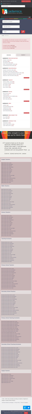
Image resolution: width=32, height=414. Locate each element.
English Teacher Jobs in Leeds (6, 176)
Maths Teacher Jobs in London (6, 189)
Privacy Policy (17, 402)
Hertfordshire (7, 110)
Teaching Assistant (8, 83)
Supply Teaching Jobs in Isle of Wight (7, 381)
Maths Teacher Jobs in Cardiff (6, 194)
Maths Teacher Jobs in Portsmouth (6, 205)
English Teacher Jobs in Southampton (7, 180)
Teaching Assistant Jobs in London (6, 242)
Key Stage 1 (6, 85)
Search (23, 54)
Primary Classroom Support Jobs (12, 74)
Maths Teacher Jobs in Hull (5, 200)
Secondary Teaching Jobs (10, 71)
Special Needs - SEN (8, 81)
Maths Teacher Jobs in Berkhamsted (7, 193)
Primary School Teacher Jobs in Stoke (7, 287)
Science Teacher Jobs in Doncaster (6, 222)
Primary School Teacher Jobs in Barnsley (7, 271)
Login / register (26, 1)
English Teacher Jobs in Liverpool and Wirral (8, 178)
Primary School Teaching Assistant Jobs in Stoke (9, 340)
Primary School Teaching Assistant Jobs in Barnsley (9, 324)
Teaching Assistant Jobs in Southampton (7, 260)
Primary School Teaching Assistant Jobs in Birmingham (10, 322)
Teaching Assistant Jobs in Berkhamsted (7, 246)
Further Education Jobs (9, 65)
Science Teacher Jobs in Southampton (7, 233)
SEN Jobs (6, 61)
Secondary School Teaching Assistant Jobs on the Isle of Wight (11, 360)
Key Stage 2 (7, 84)
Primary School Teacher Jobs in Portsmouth (8, 285)
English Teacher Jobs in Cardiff (6, 168)
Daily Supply (7, 87)
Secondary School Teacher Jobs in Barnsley (8, 297)
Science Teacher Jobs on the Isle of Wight (7, 228)
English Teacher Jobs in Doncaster (6, 169)
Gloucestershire (8, 106)
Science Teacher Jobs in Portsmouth (7, 232)
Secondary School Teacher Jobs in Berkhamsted (9, 299)
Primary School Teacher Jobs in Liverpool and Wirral (9, 283)
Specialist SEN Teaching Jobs (10, 75)
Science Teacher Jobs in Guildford (6, 224)
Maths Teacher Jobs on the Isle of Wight (7, 201)
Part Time (6, 118)
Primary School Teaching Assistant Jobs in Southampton (10, 339)
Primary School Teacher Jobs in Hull (7, 279)
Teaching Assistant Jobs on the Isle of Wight (8, 254)
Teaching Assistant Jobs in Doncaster (7, 249)
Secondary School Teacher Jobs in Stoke (7, 314)
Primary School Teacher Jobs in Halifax (7, 278)
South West (6, 97)
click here (12, 45)
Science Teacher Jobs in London (6, 215)
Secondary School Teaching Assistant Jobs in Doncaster (10, 354)
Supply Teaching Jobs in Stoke (6, 374)
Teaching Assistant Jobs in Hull (6, 253)
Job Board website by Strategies (7, 402)
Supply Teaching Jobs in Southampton (7, 375)
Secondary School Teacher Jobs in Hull (7, 306)
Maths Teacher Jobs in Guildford (6, 197)
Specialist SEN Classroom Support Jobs (13, 72)
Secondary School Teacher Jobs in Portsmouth (8, 311)
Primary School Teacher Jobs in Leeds (7, 282)
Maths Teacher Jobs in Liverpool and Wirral (8, 204)
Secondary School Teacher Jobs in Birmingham (8, 296)
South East (7, 93)
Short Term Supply (8, 124)
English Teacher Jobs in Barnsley (6, 165)
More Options (26, 77)
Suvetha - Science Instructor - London (15, 153)
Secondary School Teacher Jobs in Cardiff (8, 300)
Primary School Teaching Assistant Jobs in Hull (8, 332)
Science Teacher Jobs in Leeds (6, 229)
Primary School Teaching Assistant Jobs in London (9, 321)
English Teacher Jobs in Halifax (6, 172)
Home (3, 35)
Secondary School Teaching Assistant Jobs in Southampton (10, 365)
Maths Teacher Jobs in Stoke (5, 208)
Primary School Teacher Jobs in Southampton (8, 286)
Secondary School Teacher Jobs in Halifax (8, 304)
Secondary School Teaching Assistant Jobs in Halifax (9, 331)
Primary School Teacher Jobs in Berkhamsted (8, 272)
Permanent (7, 122)
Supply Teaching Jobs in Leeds (6, 379)
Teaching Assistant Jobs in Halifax (6, 251)
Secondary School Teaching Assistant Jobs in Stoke (9, 367)
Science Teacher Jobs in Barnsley (6, 218)
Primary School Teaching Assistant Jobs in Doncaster (9, 328)
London (6, 94)
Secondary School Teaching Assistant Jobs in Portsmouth (10, 364)
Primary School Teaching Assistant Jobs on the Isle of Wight (10, 333)
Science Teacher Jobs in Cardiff (6, 221)
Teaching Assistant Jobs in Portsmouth (7, 258)
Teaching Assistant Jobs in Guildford (7, 250)
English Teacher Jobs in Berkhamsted (7, 167)
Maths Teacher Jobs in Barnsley (6, 192)
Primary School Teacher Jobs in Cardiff (7, 274)
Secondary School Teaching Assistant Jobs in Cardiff (9, 353)
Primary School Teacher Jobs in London (7, 268)
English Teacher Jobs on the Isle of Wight (7, 175)
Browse (9, 55)
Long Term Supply (8, 125)
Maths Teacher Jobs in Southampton (7, 207)
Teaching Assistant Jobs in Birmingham (7, 243)
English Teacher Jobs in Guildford (6, 171)
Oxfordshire (7, 109)
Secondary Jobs (8, 62)
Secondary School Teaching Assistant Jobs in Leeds (9, 361)
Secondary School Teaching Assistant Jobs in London (9, 347)
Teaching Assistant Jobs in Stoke (6, 261)
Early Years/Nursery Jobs (10, 64)
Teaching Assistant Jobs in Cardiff (6, 247)
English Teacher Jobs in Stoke (6, 182)
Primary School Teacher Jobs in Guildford (7, 276)
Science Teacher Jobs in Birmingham (7, 217)
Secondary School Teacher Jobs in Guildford (8, 303)
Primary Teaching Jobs (9, 70)
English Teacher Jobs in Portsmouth (7, 179)
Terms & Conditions (24, 402)
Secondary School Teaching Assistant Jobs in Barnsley (10, 350)
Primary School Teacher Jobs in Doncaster (8, 275)
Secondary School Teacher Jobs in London (8, 308)
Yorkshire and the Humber (10, 96)
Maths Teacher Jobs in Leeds (6, 203)
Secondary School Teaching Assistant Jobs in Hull (9, 358)
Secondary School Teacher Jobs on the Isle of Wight (9, 307)
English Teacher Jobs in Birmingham (7, 164)
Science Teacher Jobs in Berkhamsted (7, 219)
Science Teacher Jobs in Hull (5, 226)
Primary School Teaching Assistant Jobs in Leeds (9, 335)
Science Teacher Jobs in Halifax (6, 225)
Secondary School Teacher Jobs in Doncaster (8, 301)
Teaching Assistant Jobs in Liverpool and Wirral (8, 257)
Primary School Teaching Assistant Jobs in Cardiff (9, 326)
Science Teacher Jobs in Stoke (6, 235)
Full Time (6, 116)
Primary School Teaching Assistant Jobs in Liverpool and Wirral (11, 336)
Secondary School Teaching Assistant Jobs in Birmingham (10, 349)
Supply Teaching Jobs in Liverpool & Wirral (8, 378)
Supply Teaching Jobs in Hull (5, 382)
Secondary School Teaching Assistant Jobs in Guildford (10, 329)
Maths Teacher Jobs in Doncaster (6, 196)
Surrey (6, 105)
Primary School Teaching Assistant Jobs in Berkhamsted (10, 325)
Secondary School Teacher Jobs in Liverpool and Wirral (10, 310)
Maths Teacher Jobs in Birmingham (6, 190)
